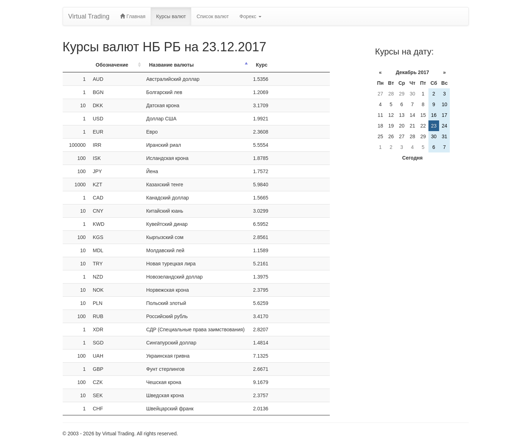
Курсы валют (171, 16)
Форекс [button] (250, 16)
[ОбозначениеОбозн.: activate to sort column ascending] (116, 65)
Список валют (213, 16)
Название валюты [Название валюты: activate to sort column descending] (171, 65)
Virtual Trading (89, 16)
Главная (132, 16)
